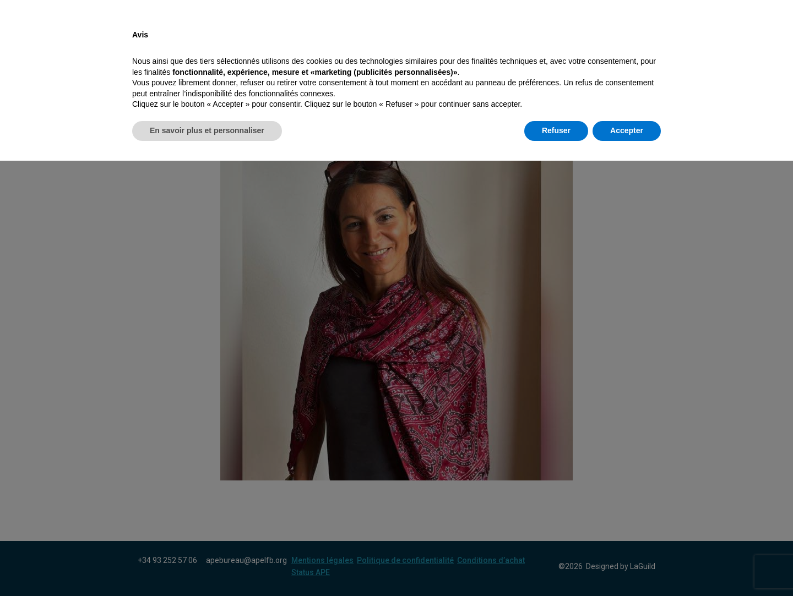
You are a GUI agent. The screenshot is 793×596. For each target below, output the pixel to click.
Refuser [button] (556, 565)
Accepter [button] (626, 565)
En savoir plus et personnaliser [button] (207, 565)
